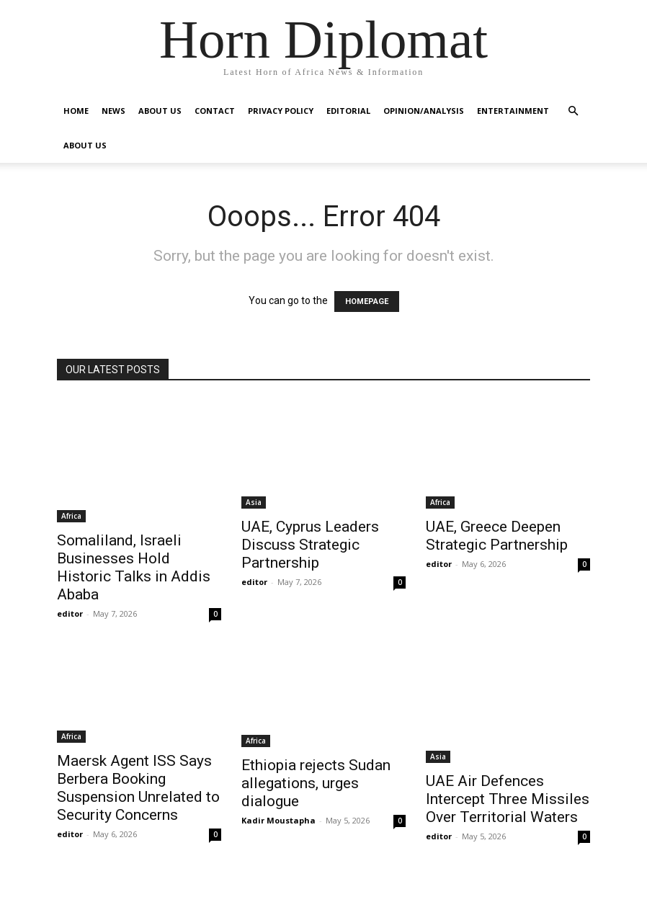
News (113, 110)
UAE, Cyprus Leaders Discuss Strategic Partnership (310, 544)
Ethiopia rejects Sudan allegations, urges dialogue (316, 783)
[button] (572, 111)
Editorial (348, 110)
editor (70, 613)
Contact (215, 110)
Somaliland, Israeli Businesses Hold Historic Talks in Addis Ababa (133, 567)
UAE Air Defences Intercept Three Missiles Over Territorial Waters (507, 799)
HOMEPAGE (366, 301)
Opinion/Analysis (423, 110)
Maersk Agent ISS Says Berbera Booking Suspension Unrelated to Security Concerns (138, 787)
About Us (160, 110)
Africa (71, 516)
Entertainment (513, 110)
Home (76, 110)
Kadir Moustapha (278, 820)
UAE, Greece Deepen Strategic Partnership (497, 535)
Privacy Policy (280, 110)
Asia (254, 502)
